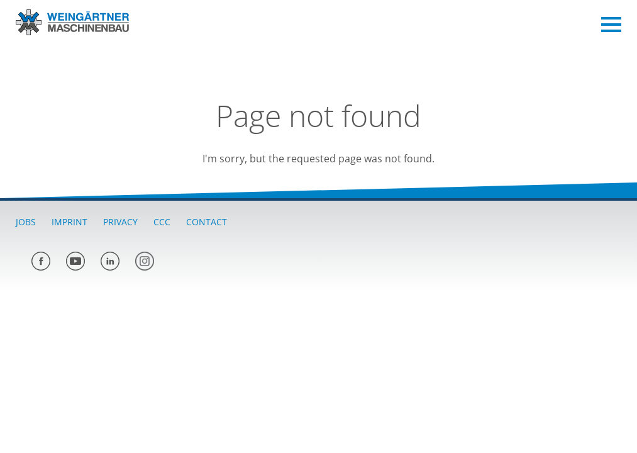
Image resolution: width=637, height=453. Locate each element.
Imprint (69, 222)
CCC (161, 222)
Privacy (120, 222)
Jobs (26, 222)
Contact (206, 222)
